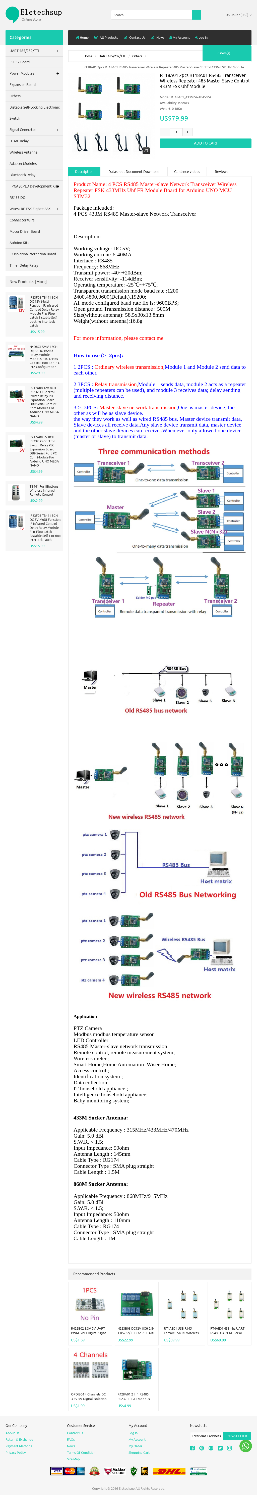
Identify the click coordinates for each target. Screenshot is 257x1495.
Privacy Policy (16, 1453)
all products (106, 37)
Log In (201, 37)
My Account (179, 37)
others (137, 56)
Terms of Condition (81, 1453)
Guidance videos (187, 172)
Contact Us (134, 37)
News (157, 37)
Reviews (221, 172)
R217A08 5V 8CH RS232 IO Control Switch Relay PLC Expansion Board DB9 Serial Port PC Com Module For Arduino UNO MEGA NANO (44, 451)
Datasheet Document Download (133, 172)
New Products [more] (28, 281)
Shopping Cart (139, 1453)
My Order (135, 1446)
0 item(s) (224, 53)
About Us (12, 1433)
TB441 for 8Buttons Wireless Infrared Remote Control (44, 490)
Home (82, 37)
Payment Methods (19, 1446)
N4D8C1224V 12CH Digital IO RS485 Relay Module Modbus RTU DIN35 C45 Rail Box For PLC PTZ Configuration (45, 357)
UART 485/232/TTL (112, 56)
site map (73, 1459)
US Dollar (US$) (238, 15)
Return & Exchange (19, 1439)
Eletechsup (127, 1488)
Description (84, 172)
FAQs (71, 1439)
